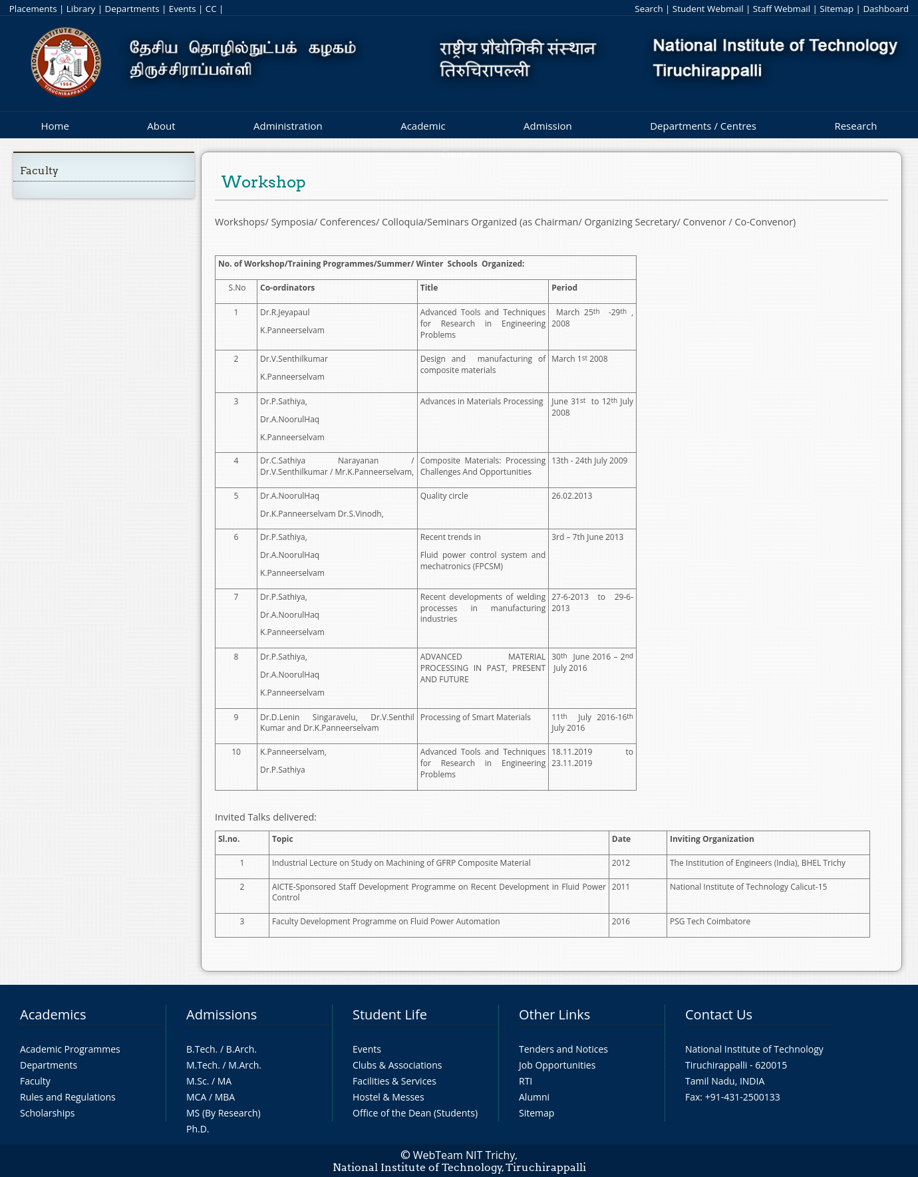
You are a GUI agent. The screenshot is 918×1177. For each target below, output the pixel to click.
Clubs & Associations (397, 1065)
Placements (33, 9)
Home (55, 125)
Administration (288, 125)
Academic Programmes (70, 1049)
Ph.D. (198, 1128)
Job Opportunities (557, 1065)
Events (182, 9)
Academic (422, 125)
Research (855, 125)
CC (211, 9)
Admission (548, 125)
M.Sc (196, 1081)
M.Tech (202, 1065)
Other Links (554, 1014)
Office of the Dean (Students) (415, 1113)
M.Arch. (244, 1065)
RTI (525, 1081)
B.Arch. (241, 1049)
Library (81, 9)
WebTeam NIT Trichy (464, 1155)
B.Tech (201, 1049)
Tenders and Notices (563, 1049)
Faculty (39, 170)
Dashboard (886, 9)
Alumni (534, 1097)
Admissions (221, 1014)
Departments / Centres (703, 125)
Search (649, 9)
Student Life (390, 1014)
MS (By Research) (223, 1113)
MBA (225, 1097)
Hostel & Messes (388, 1097)
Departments (132, 9)
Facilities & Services (394, 1081)
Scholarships (47, 1113)
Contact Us (718, 1014)
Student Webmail (708, 9)
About (161, 125)
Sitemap (836, 9)
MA (224, 1081)
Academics (53, 1014)
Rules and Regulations (68, 1097)
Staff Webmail (781, 9)
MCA (196, 1097)
